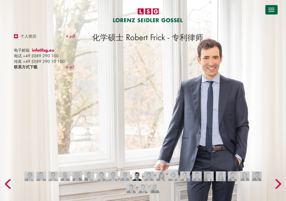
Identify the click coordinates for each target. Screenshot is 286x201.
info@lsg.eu (43, 50)
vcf (70, 67)
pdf (70, 36)
